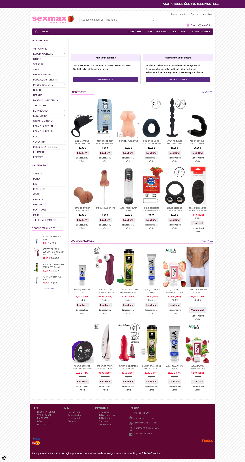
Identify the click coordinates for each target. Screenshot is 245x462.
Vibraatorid (40, 48)
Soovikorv (103, 421)
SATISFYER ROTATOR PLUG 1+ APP (128, 367)
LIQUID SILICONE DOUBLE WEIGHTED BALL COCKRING (174, 209)
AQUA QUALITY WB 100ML (52, 278)
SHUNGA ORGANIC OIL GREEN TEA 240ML (53, 265)
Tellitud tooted (105, 418)
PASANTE (38, 199)
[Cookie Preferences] (4, 457)
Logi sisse (184, 14)
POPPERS (38, 157)
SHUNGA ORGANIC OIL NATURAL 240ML (151, 367)
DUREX (37, 178)
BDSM (36, 136)
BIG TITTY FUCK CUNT (128, 141)
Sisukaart (72, 421)
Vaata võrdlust (105, 424)
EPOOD (45, 31)
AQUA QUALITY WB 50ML (52, 238)
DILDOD (37, 59)
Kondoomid (40, 116)
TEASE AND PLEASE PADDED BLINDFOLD (197, 209)
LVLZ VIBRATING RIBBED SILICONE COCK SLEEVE (82, 142)
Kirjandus (39, 152)
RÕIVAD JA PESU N (43, 126)
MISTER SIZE (39, 189)
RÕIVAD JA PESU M (43, 131)
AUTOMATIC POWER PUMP (128, 209)
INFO (149, 31)
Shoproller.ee (207, 440)
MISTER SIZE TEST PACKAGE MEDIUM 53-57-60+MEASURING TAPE (105, 142)
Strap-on (38, 64)
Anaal (36, 69)
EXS (35, 183)
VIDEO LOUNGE (179, 31)
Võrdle (82, 161)
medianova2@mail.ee (123, 453)
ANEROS (37, 173)
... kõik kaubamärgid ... (45, 220)
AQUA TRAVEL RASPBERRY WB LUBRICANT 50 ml (197, 367)
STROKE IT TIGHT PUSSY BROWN (82, 209)
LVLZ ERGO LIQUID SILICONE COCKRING (151, 142)
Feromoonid (40, 110)
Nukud (37, 90)
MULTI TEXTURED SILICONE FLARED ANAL (174, 142)
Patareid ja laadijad (45, 147)
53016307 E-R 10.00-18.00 (146, 428)
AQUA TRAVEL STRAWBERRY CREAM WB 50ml (174, 291)
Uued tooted (74, 418)
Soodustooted (74, 415)
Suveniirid (39, 141)
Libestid (37, 95)
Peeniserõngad (42, 74)
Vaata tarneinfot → (105, 79)
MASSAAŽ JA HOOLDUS (45, 100)
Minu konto (104, 412)
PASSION (37, 204)
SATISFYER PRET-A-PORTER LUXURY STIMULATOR (105, 367)
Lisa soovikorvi (82, 158)
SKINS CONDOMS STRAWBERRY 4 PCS (151, 209)
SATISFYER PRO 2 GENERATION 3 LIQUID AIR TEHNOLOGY (53, 252)
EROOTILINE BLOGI (200, 31)
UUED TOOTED (135, 31)
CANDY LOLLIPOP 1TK (105, 208)
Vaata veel (49, 289)
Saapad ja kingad (43, 121)
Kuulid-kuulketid (43, 53)
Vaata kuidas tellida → (178, 79)
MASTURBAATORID (43, 85)
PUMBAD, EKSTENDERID (45, 79)
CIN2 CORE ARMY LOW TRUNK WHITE (198, 291)
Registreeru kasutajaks (201, 14)
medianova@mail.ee (143, 433)
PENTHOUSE (39, 209)
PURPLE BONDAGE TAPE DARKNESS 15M (82, 367)
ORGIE (36, 194)
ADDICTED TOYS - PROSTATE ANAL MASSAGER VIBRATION (198, 142)
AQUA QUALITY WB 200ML (174, 367)
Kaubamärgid (74, 412)
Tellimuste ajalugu (107, 415)
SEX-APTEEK (40, 105)
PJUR (36, 215)
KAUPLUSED (162, 31)
